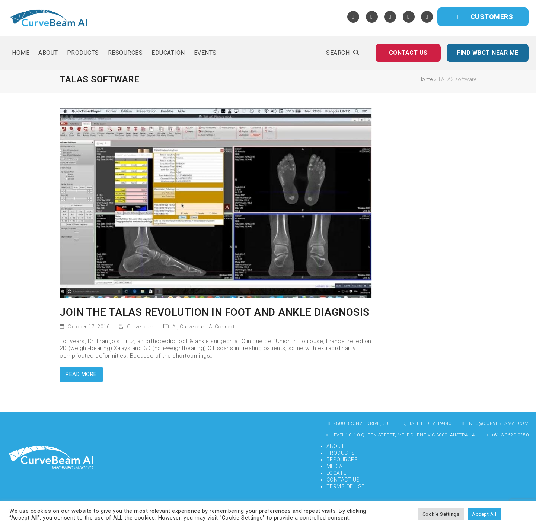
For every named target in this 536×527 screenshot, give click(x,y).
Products (340, 453)
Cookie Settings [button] (441, 514)
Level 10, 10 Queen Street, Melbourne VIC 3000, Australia (400, 435)
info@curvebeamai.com (495, 423)
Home (426, 79)
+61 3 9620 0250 (506, 435)
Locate (336, 473)
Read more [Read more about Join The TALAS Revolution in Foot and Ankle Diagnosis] (81, 374)
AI (174, 327)
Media (334, 466)
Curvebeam (141, 327)
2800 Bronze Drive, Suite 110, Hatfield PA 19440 (389, 423)
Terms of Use (345, 486)
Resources (342, 460)
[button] (343, 53)
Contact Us (343, 480)
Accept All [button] (484, 514)
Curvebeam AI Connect (207, 327)
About (335, 446)
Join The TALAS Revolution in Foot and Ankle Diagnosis (215, 312)
